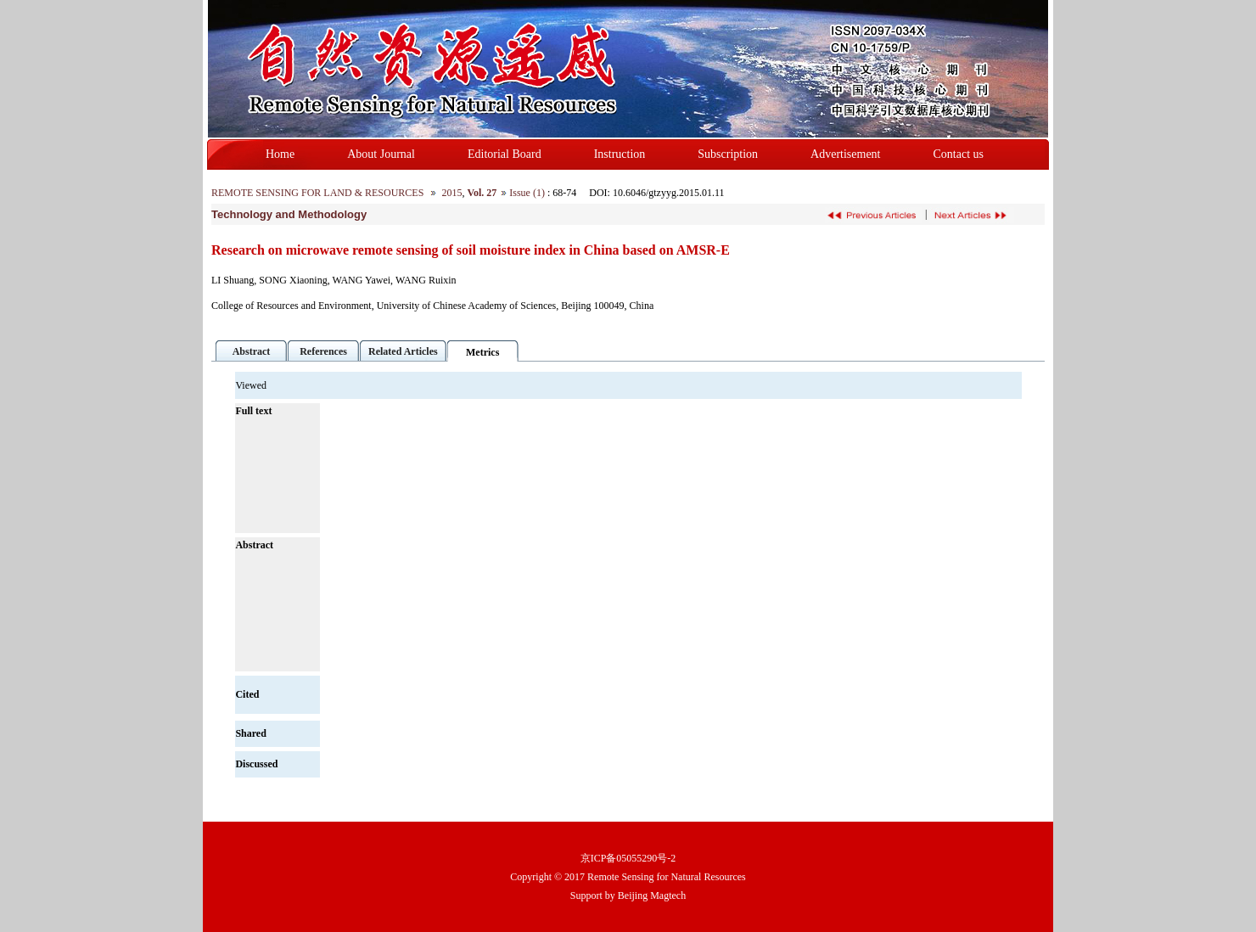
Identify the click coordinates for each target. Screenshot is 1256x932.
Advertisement (845, 154)
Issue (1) (527, 193)
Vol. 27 (481, 193)
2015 (451, 193)
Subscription (728, 154)
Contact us (959, 154)
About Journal (381, 154)
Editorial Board (504, 154)
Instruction (620, 154)
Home (280, 154)
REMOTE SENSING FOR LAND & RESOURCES (317, 193)
